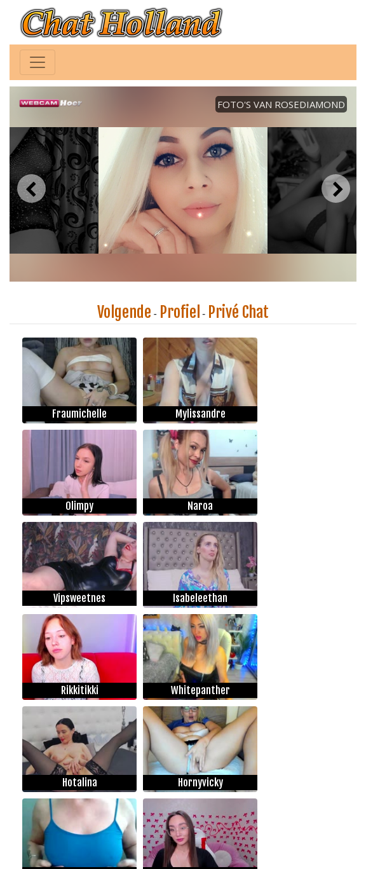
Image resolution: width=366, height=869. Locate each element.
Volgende (124, 312)
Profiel (179, 312)
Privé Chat (238, 312)
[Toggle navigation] (37, 62)
